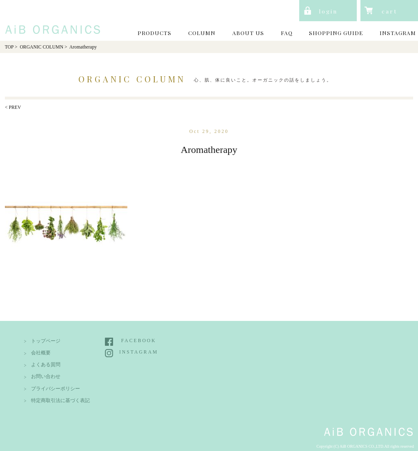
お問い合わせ (45, 376)
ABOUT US (248, 32)
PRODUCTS (154, 32)
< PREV (13, 107)
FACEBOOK (138, 340)
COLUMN (202, 32)
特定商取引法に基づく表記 (60, 400)
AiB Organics (50, 20)
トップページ (45, 341)
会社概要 (41, 353)
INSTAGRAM (398, 32)
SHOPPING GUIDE (336, 32)
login (328, 11)
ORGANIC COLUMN (41, 47)
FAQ (287, 32)
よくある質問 (45, 364)
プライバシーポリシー (55, 388)
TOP (9, 47)
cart (389, 11)
